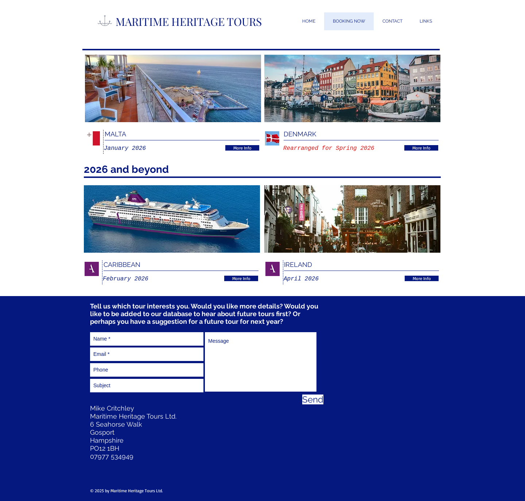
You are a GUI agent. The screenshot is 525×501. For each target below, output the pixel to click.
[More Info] (242, 148)
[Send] (312, 399)
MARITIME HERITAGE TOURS (189, 21)
